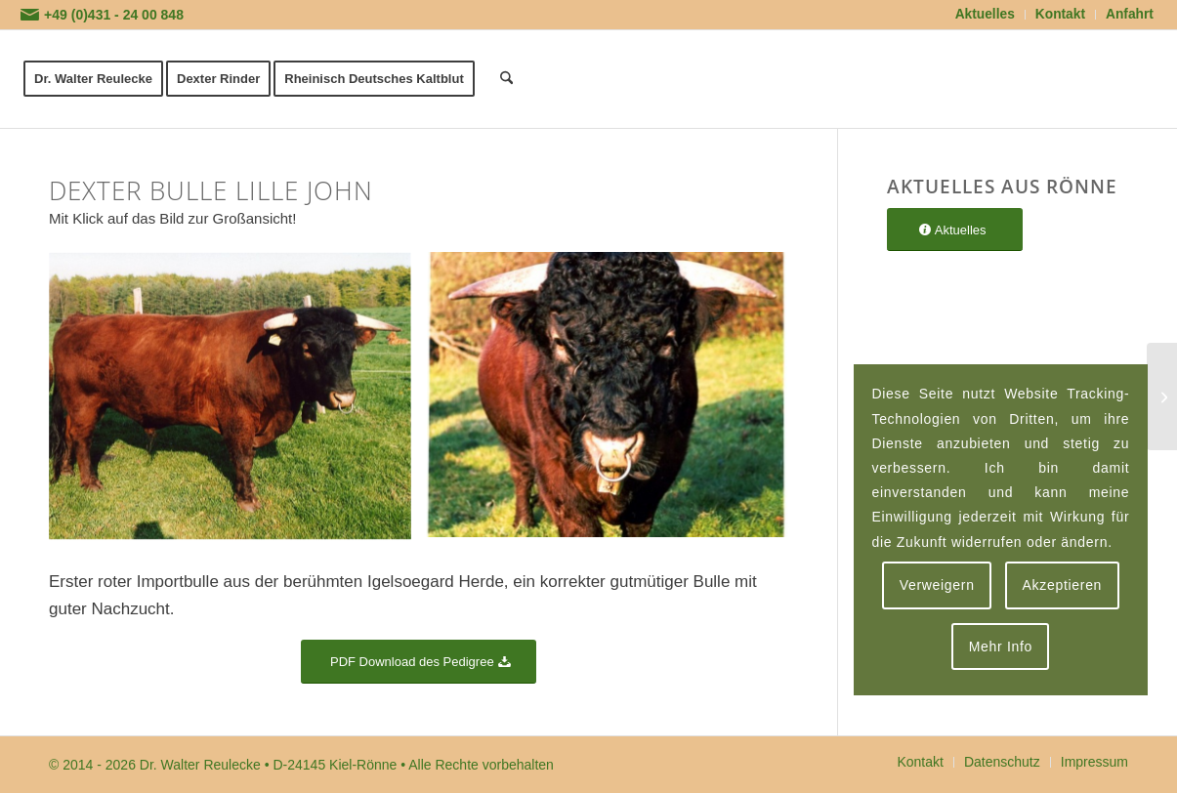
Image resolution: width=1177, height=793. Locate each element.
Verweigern (937, 585)
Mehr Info (1000, 646)
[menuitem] (986, 15)
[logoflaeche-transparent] (990, 79)
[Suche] (506, 79)
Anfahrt (1130, 14)
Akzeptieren (1062, 585)
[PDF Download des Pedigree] (418, 662)
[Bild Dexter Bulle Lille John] (237, 404)
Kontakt (1060, 14)
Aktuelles (985, 14)
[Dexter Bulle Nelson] (1162, 396)
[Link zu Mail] (29, 14)
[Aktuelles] (955, 230)
